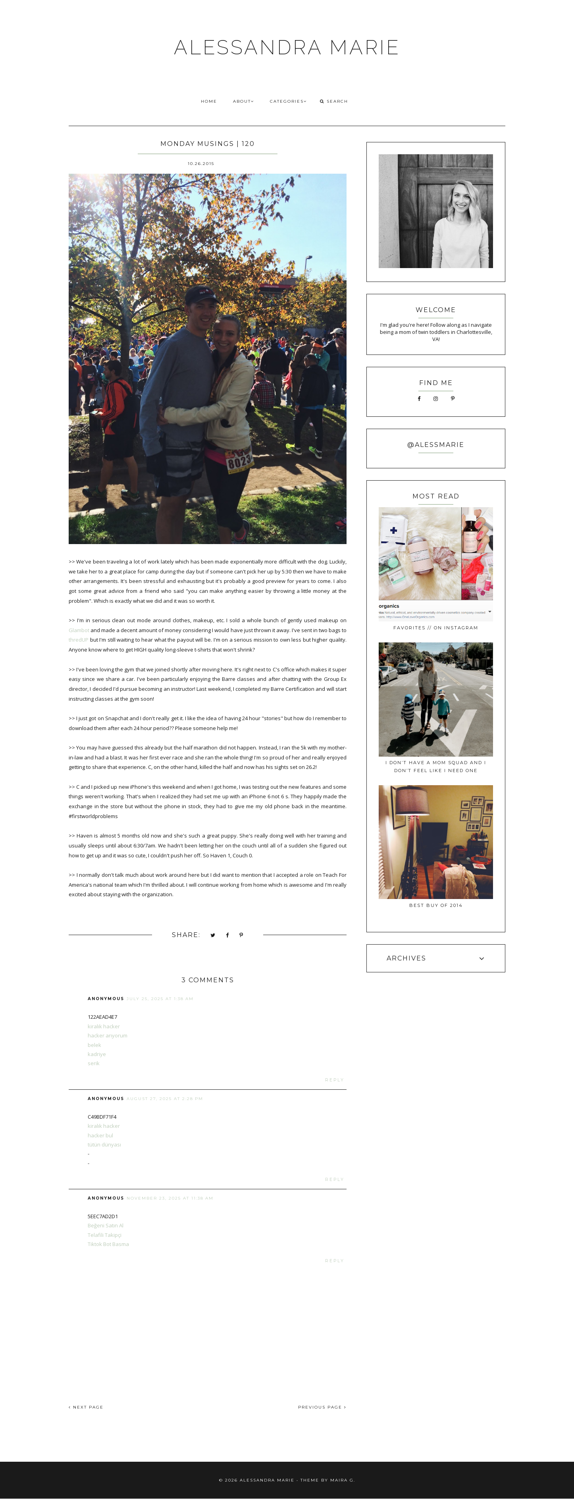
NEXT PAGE (86, 1407)
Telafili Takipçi (104, 1234)
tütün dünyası (104, 1144)
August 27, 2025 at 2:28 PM (165, 1098)
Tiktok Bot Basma (108, 1244)
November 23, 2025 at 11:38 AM (170, 1198)
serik (94, 1063)
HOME (209, 101)
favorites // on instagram (435, 628)
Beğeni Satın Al (105, 1225)
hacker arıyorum (107, 1035)
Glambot (79, 630)
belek (94, 1045)
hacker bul (100, 1135)
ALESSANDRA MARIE (287, 47)
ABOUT (243, 101)
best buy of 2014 (436, 905)
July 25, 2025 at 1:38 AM (160, 998)
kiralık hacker (104, 1026)
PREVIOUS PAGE (322, 1407)
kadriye (97, 1054)
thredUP (79, 639)
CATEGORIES (288, 101)
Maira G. (342, 1480)
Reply (335, 1080)
